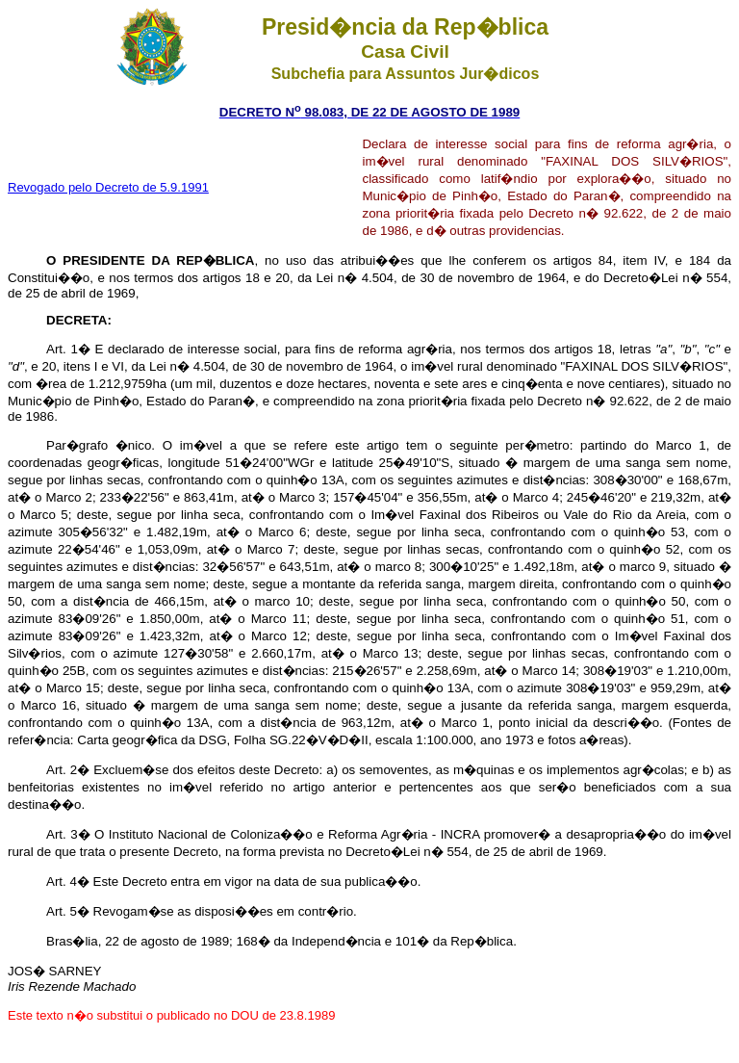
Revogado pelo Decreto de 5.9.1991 (108, 187)
